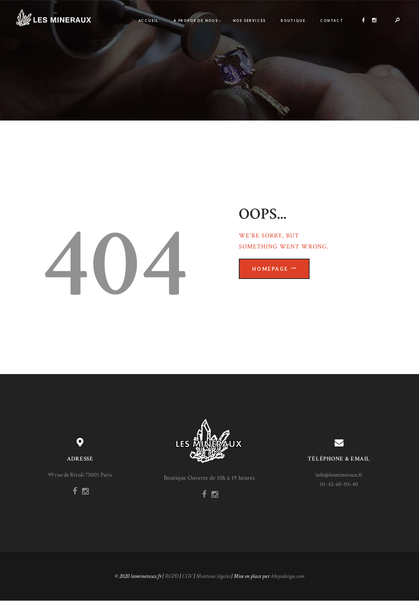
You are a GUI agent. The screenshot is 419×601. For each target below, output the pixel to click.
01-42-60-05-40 (339, 484)
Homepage (270, 269)
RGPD (172, 576)
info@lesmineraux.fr (338, 475)
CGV (187, 576)
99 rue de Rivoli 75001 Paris (80, 475)
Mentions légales (213, 576)
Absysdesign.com (287, 576)
